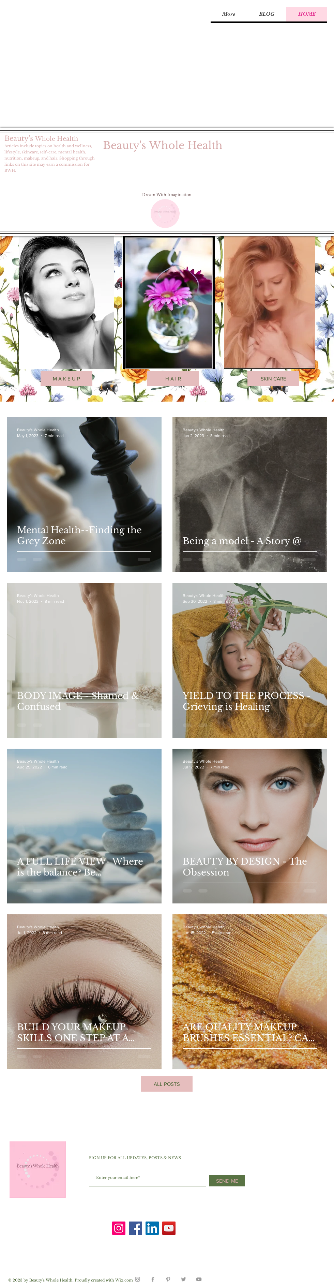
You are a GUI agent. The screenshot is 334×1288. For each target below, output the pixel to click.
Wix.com (124, 1280)
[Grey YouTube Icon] (199, 1279)
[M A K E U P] (66, 378)
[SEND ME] (227, 1180)
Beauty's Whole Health (163, 145)
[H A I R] (173, 378)
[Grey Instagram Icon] (137, 1279)
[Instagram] (118, 1228)
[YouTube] (169, 1228)
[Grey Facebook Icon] (153, 1279)
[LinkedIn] (152, 1228)
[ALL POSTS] (167, 1084)
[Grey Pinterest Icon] (168, 1279)
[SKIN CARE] (273, 378)
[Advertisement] (64, 64)
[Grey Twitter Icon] (183, 1279)
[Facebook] (135, 1228)
